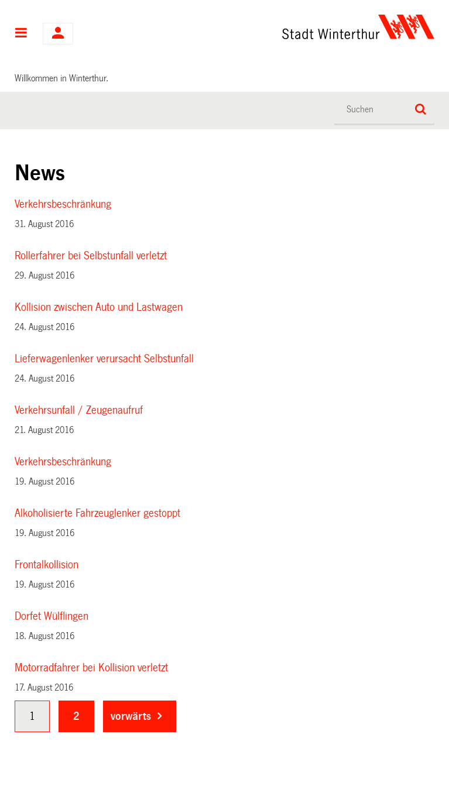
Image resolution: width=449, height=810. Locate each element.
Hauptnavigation (21, 34)
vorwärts (131, 716)
